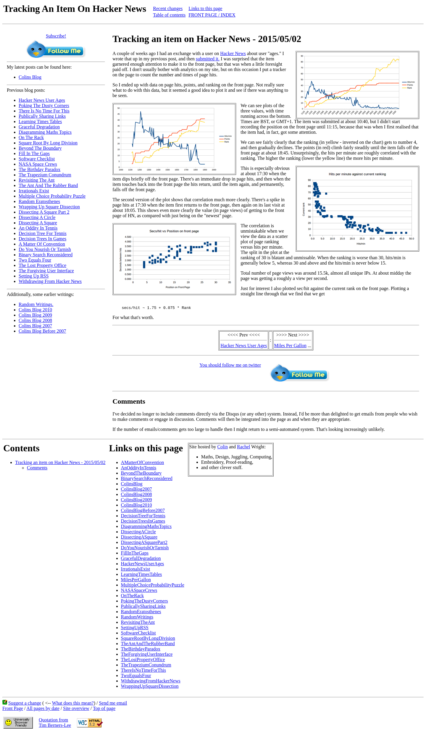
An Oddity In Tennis (38, 228)
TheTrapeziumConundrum (146, 666)
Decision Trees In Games (42, 238)
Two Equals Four (35, 259)
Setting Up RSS (34, 275)
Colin (222, 448)
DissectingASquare (139, 538)
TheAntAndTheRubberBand (148, 645)
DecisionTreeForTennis (143, 517)
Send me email (113, 704)
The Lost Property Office (42, 265)
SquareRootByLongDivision (148, 639)
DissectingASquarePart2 (144, 544)
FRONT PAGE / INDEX (211, 14)
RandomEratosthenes (141, 613)
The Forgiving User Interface (46, 270)
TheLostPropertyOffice (143, 661)
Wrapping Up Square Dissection (49, 206)
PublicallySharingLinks (143, 608)
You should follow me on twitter (230, 366)
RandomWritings (137, 618)
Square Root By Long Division (48, 142)
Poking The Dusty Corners (44, 105)
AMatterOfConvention (142, 464)
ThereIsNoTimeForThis (143, 671)
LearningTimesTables (141, 576)
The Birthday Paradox (39, 169)
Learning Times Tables (40, 121)
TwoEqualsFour (136, 677)
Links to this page (205, 8)
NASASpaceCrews (139, 592)
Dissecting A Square (38, 222)
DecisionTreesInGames (143, 522)
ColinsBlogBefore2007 (143, 512)
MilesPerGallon (136, 581)
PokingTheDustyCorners (144, 602)
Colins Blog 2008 (35, 320)
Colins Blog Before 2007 (42, 331)
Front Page (12, 710)
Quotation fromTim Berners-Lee (55, 724)
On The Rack (31, 137)
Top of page (104, 710)
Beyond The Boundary (40, 148)
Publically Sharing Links (42, 116)
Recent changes (168, 8)
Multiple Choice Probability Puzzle (52, 196)
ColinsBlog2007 (136, 490)
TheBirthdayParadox (140, 650)
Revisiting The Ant (36, 180)
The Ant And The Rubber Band (48, 185)
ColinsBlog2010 (136, 506)
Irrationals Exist (34, 190)
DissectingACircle (138, 533)
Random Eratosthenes (39, 201)
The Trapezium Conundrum (45, 174)
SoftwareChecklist (138, 634)
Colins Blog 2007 (35, 325)
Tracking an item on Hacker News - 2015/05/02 (60, 464)
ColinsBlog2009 (136, 501)
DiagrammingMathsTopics (146, 528)
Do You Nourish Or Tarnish (45, 249)
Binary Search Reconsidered (45, 254)
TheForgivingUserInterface (147, 655)
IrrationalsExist (135, 570)
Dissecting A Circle (37, 217)
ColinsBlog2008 (136, 496)
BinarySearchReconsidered (146, 480)
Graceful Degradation (39, 126)
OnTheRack (132, 597)
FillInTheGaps (135, 554)
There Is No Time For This (44, 110)
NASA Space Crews (38, 164)
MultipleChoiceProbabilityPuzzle (152, 586)
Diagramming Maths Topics (45, 132)
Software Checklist (37, 158)
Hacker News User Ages (42, 100)
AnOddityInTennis (138, 469)
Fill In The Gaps (34, 153)
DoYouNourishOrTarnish (145, 549)
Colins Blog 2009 (35, 315)
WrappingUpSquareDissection (150, 687)
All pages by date (42, 710)
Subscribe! (56, 35)
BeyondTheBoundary (141, 474)
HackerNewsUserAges (142, 565)
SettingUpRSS (135, 629)
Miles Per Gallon (290, 347)
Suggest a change (24, 704)
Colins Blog (30, 77)
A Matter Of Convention (42, 244)
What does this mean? (73, 704)
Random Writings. (36, 304)
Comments (37, 469)
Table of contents (169, 14)
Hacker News (233, 53)
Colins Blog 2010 (35, 309)
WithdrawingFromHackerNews (150, 682)
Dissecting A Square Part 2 (44, 212)
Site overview (76, 710)
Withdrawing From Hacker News (50, 281)
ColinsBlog (132, 485)
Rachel (243, 448)
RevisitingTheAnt (138, 624)
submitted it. (208, 58)
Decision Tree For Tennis (43, 233)
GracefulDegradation (141, 560)
